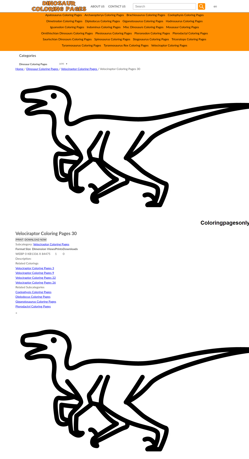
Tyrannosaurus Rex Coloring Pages (126, 45)
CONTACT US (117, 6)
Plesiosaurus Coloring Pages (113, 33)
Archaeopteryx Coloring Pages (104, 15)
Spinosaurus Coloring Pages (112, 39)
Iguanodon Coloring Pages (67, 27)
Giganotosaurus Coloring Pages (143, 21)
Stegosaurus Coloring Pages (151, 39)
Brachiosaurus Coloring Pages (146, 15)
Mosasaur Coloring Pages (182, 27)
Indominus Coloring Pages (104, 27)
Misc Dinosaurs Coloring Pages (143, 27)
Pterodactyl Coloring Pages (190, 33)
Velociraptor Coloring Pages (169, 45)
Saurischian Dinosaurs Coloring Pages (67, 39)
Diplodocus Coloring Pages (102, 21)
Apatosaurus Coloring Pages (63, 15)
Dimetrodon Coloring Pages (64, 21)
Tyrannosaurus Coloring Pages (81, 45)
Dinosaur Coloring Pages (33, 64)
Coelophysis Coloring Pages (186, 15)
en (215, 6)
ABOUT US (98, 6)
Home (19, 69)
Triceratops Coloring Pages (189, 39)
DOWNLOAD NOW (35, 239)
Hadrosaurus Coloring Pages (184, 21)
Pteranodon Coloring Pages (152, 33)
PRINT (19, 239)
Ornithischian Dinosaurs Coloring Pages (67, 33)
